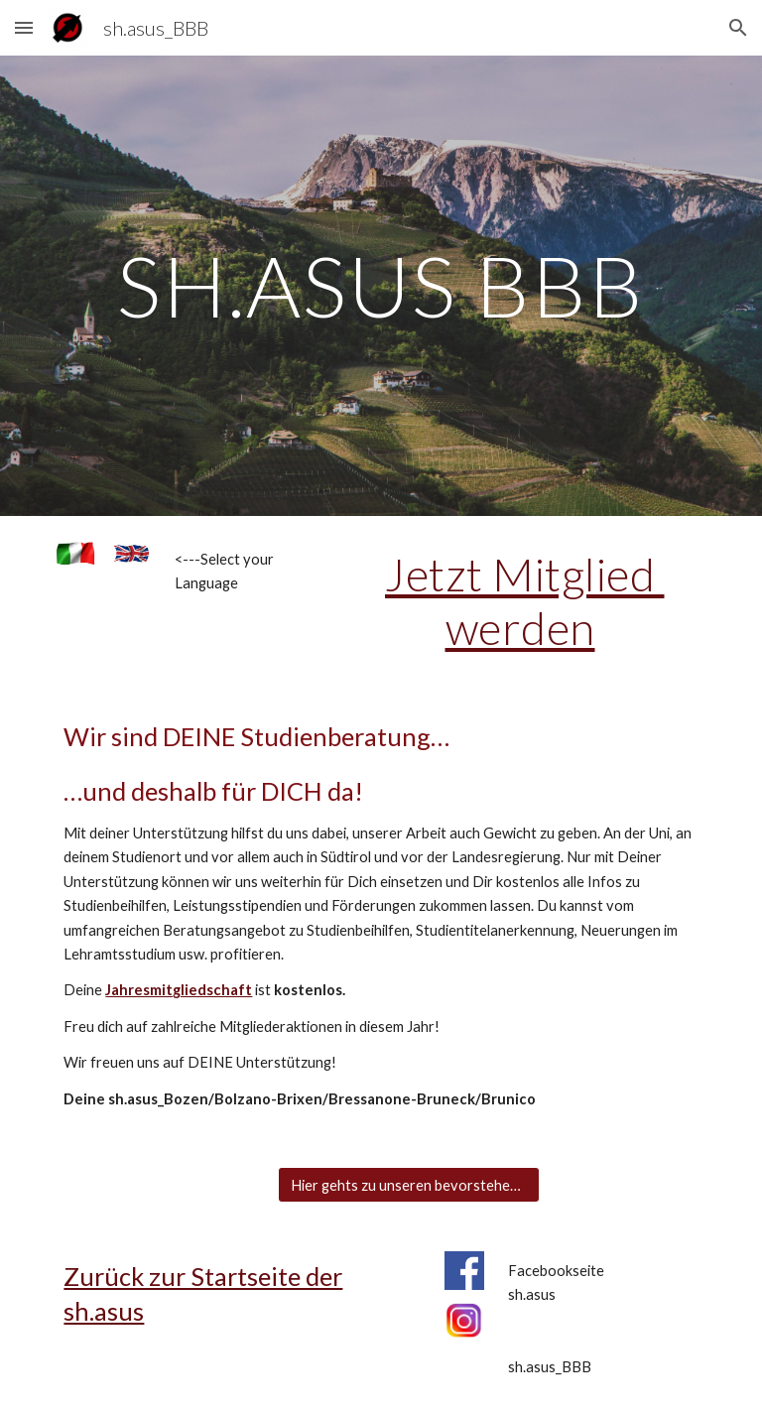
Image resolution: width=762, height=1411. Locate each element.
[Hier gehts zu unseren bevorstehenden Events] (408, 1185)
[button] (24, 27)
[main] (380, 285)
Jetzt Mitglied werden (525, 601)
